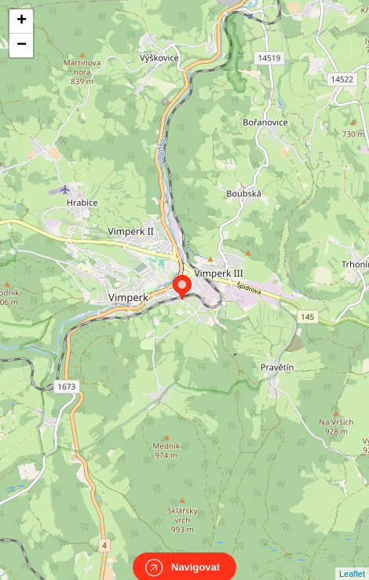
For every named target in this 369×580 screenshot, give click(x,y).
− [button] (21, 45)
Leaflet (352, 559)
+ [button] (21, 21)
